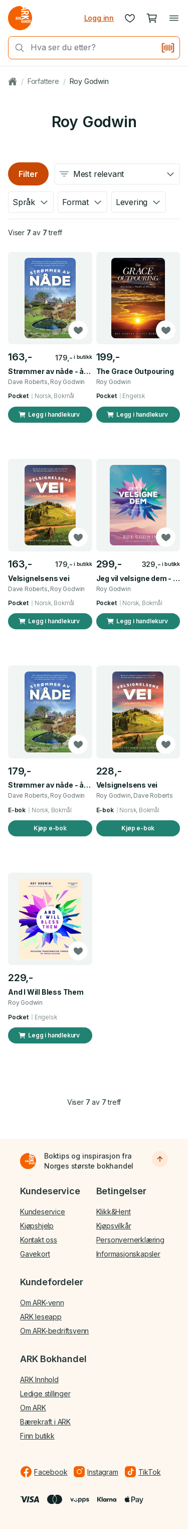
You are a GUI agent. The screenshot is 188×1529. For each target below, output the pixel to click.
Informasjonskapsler (128, 1254)
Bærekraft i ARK (45, 1421)
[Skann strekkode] (167, 47)
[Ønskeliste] (130, 18)
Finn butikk (37, 1435)
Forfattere (43, 81)
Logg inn (99, 18)
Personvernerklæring (130, 1239)
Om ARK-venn (42, 1302)
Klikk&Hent (113, 1211)
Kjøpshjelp (37, 1225)
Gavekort (35, 1254)
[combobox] (92, 47)
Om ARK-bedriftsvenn (54, 1330)
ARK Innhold (39, 1379)
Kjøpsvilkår (113, 1225)
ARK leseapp (41, 1316)
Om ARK (33, 1407)
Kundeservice (42, 1211)
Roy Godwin (89, 81)
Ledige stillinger (45, 1393)
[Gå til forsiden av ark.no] (20, 18)
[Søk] (17, 48)
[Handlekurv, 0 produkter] (152, 18)
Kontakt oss (38, 1239)
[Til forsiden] (28, 1161)
